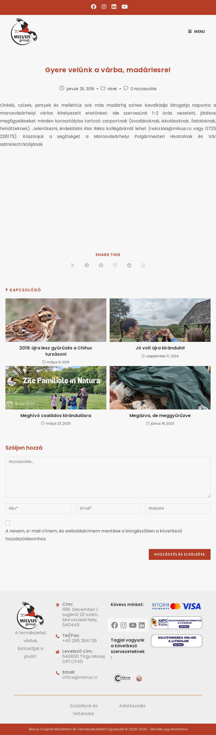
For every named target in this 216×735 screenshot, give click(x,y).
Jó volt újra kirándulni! (160, 348)
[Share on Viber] (115, 265)
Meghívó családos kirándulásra (55, 416)
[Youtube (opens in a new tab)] (123, 7)
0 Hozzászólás (144, 89)
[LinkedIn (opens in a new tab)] (114, 7)
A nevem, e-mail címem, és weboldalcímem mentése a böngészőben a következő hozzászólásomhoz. (93, 535)
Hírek (112, 89)
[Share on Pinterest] (100, 265)
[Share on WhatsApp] (143, 265)
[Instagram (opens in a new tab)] (104, 7)
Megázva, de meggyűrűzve (160, 416)
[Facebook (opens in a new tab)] (93, 7)
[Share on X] (72, 265)
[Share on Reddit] (129, 265)
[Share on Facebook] (86, 265)
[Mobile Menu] (194, 31)
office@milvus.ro (80, 677)
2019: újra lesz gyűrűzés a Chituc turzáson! (55, 351)
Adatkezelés (132, 706)
